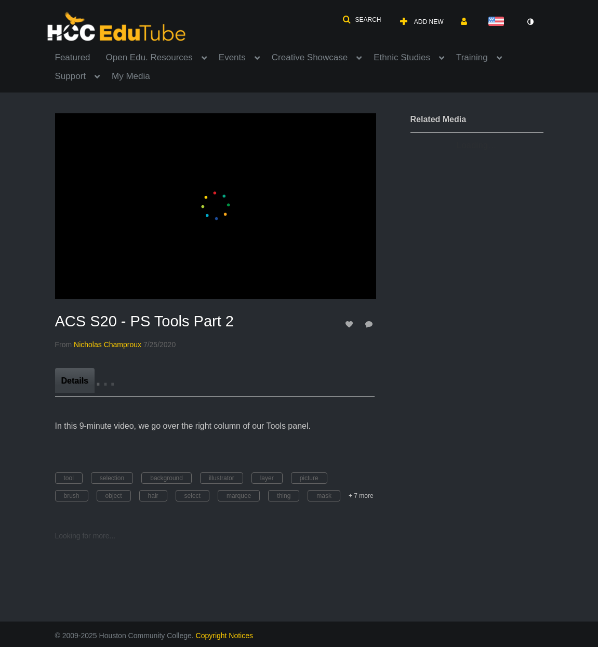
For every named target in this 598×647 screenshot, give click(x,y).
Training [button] (472, 57)
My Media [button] (131, 76)
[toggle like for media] (350, 324)
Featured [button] (72, 57)
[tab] (75, 380)
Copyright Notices (225, 635)
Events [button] (232, 57)
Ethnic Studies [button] (402, 57)
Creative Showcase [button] (310, 57)
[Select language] (498, 22)
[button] (362, 19)
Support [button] (70, 76)
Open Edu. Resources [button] (149, 57)
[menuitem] (80, 56)
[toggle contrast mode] (530, 21)
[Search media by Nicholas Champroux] (107, 344)
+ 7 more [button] (361, 495)
